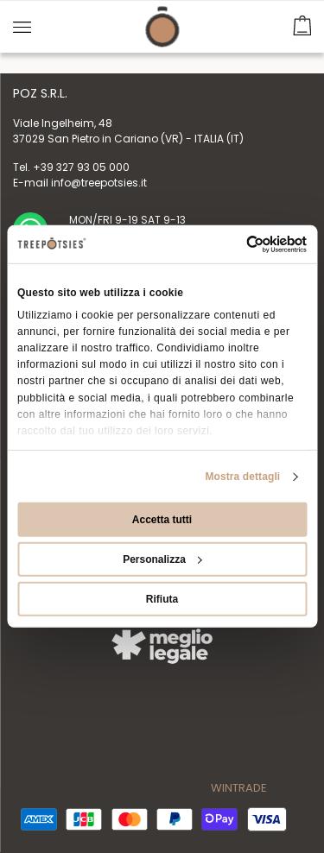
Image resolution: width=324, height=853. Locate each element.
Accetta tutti (162, 520)
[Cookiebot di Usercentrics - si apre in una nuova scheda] (233, 244)
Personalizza (162, 559)
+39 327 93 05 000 (81, 167)
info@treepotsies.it (99, 182)
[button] (302, 23)
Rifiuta (162, 599)
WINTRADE (239, 788)
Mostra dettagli (242, 477)
